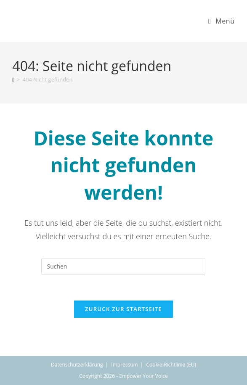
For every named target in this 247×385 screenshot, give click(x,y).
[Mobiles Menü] (221, 21)
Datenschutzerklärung (77, 364)
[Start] (13, 79)
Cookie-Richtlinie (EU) (171, 364)
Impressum (124, 364)
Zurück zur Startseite (123, 309)
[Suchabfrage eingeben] (123, 266)
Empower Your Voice (143, 376)
